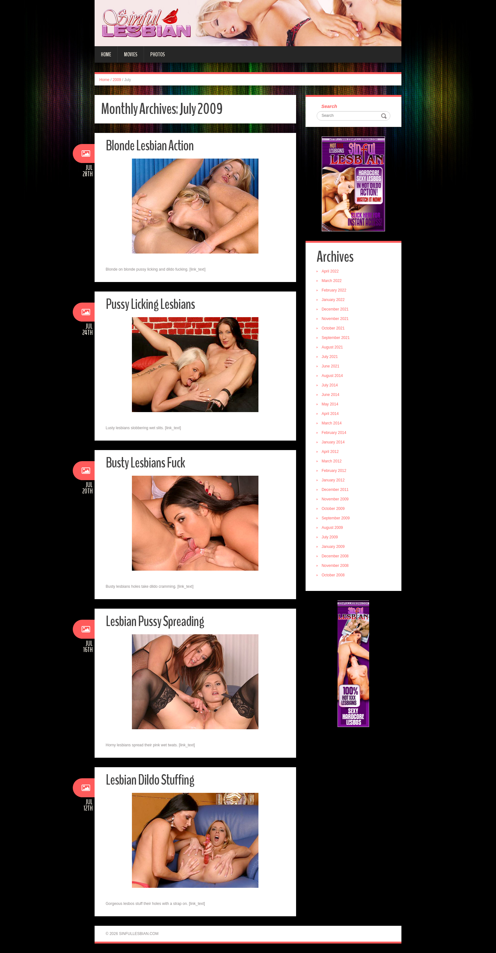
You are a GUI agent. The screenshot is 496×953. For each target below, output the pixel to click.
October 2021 (333, 328)
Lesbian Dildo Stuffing (150, 780)
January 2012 (333, 480)
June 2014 (330, 394)
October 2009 (333, 508)
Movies (130, 54)
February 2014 (334, 432)
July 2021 (330, 356)
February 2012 (334, 470)
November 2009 (335, 499)
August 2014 (332, 375)
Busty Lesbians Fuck (145, 463)
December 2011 (335, 489)
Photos (157, 54)
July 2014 (330, 385)
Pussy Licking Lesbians (150, 304)
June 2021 (330, 366)
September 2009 (336, 518)
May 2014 (330, 404)
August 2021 (332, 347)
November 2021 (335, 319)
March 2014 (332, 423)
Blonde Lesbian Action (150, 145)
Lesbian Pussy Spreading (155, 621)
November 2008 (335, 565)
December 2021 (335, 309)
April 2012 (330, 451)
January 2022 (333, 300)
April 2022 (330, 271)
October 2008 (333, 575)
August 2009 (332, 527)
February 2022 (334, 290)
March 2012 (332, 461)
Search (329, 106)
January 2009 (333, 546)
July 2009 (330, 537)
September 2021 (336, 337)
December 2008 (335, 556)
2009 (117, 80)
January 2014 (333, 442)
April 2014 (330, 413)
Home (106, 54)
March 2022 (332, 281)
